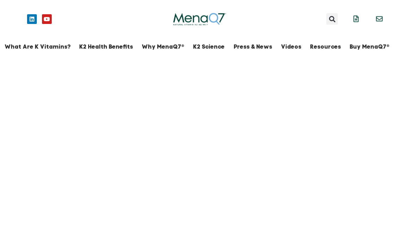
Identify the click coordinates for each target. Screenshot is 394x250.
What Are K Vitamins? (37, 46)
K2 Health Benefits (106, 46)
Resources (325, 46)
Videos (291, 46)
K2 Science (209, 46)
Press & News (253, 46)
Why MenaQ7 (163, 46)
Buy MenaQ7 (369, 46)
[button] (332, 19)
